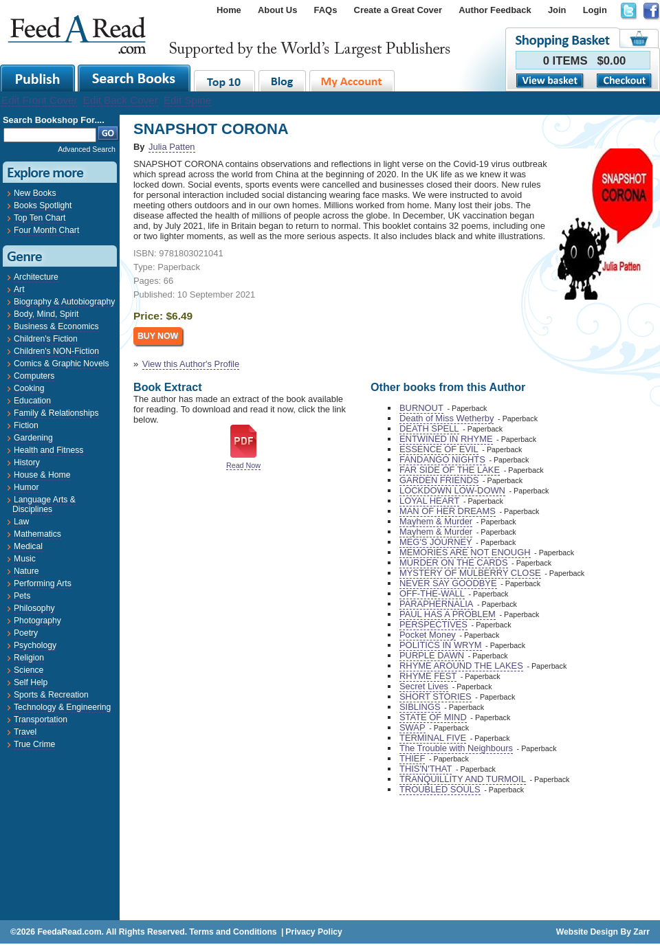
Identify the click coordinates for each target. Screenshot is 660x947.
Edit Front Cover (39, 100)
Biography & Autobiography (64, 302)
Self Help (30, 682)
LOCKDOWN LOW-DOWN (452, 490)
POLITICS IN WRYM (440, 645)
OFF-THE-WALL (432, 593)
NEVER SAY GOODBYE (448, 583)
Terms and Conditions (232, 932)
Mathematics (37, 534)
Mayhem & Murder (435, 521)
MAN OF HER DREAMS (447, 511)
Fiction (26, 425)
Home (229, 10)
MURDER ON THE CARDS (453, 562)
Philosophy (34, 608)
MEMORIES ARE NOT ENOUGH (465, 552)
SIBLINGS (420, 707)
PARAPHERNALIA (436, 604)
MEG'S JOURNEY (435, 542)
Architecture (36, 277)
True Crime (34, 744)
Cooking (29, 388)
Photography (37, 620)
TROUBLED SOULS (440, 789)
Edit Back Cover (120, 100)
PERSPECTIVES (433, 624)
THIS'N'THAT (425, 769)
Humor (26, 487)
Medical (28, 546)
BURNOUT (421, 408)
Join (557, 10)
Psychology (35, 645)
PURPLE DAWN (431, 655)
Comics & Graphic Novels (61, 363)
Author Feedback (495, 10)
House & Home (42, 475)
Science (28, 670)
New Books (35, 193)
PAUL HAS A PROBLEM (447, 614)
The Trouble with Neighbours (456, 748)
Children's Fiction (46, 339)
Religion (29, 657)
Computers (34, 376)
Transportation (40, 719)
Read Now (243, 465)
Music (25, 559)
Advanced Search (87, 149)
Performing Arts (43, 583)
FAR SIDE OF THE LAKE (449, 470)
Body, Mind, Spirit (46, 314)
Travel (25, 732)
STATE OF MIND (433, 717)
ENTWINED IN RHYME (446, 439)
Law (21, 521)
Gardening (33, 438)
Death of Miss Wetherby (446, 418)
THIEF (412, 758)
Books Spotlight (43, 205)
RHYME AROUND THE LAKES (461, 665)
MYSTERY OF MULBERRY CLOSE (470, 573)
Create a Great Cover (398, 10)
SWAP (412, 727)
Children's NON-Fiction (56, 351)
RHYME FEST (427, 676)
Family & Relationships (56, 413)
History (27, 462)
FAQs (326, 10)
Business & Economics (56, 326)
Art (19, 289)
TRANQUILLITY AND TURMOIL (462, 779)
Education (32, 400)
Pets (22, 596)
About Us (277, 10)
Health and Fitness (48, 450)
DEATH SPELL (429, 428)
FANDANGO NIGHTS (442, 459)
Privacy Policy (313, 932)
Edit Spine (187, 100)
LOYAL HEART (429, 500)
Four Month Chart (46, 230)
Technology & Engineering (62, 707)
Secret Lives (423, 686)
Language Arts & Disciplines (44, 504)
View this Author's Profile (190, 364)
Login (595, 10)
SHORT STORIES (435, 696)
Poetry (26, 633)
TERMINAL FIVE (432, 738)
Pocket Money (427, 635)
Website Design (587, 932)
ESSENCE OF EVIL (438, 449)
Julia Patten (171, 147)
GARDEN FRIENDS (438, 480)
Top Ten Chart (39, 218)
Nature (26, 571)
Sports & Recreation (51, 695)
